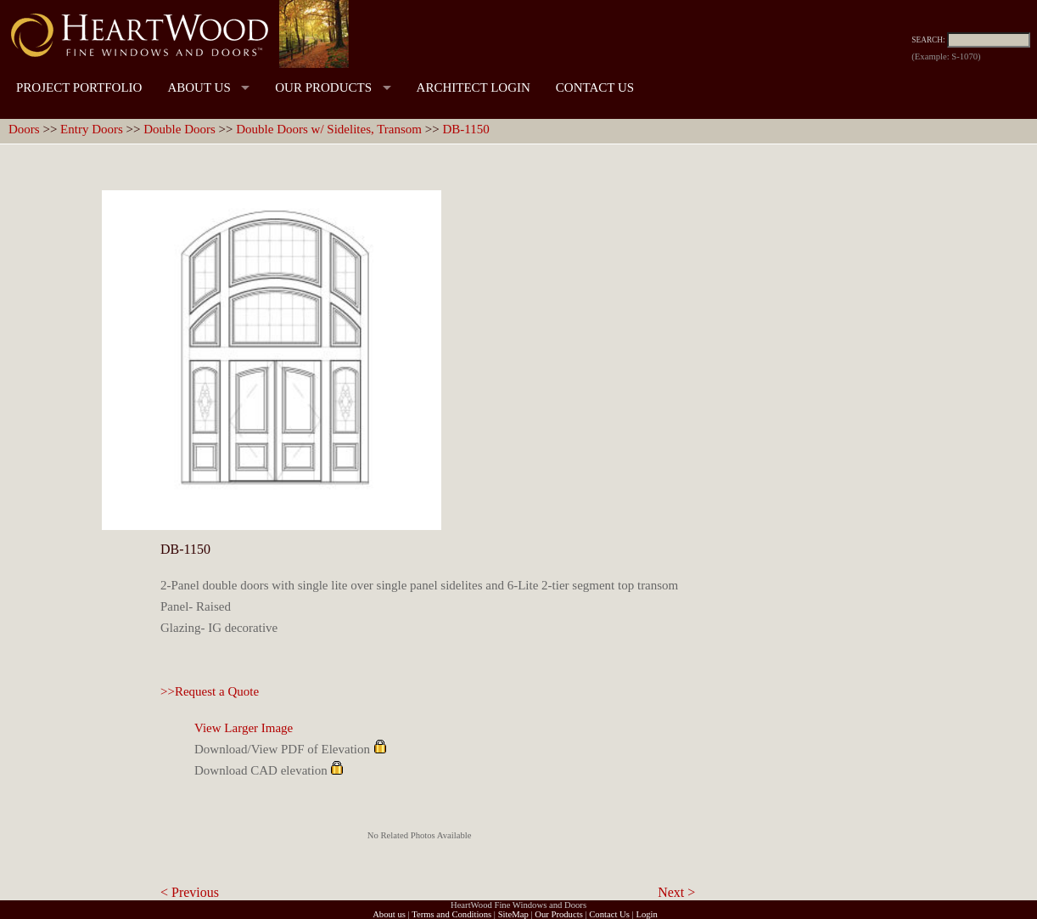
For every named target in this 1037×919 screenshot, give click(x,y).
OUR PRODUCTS (323, 87)
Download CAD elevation (261, 770)
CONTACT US (595, 87)
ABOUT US (198, 87)
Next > (676, 892)
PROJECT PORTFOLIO (79, 87)
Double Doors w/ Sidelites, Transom (329, 129)
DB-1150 (465, 129)
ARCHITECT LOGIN (473, 87)
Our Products (559, 914)
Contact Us (609, 914)
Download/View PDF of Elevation (282, 749)
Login (646, 914)
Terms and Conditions (451, 914)
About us (389, 914)
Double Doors (179, 129)
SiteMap (513, 914)
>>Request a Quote (209, 691)
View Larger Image (243, 728)
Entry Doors (91, 129)
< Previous (189, 892)
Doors (24, 129)
